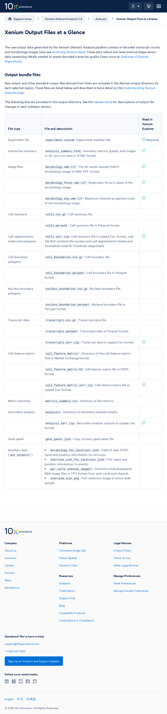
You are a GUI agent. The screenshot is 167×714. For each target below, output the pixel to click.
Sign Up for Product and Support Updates (34, 661)
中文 (20, 699)
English (9, 699)
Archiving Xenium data (68, 52)
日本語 (31, 699)
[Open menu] (158, 6)
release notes (103, 102)
